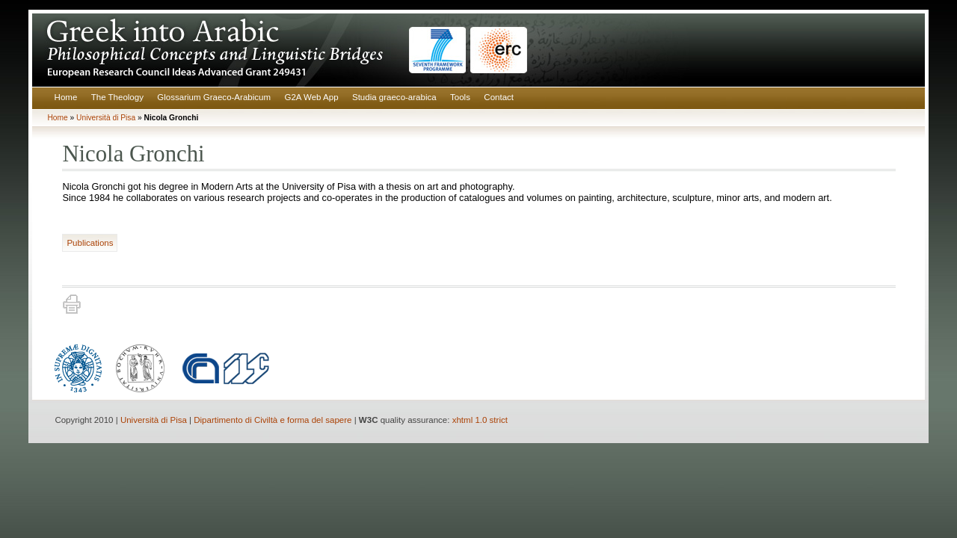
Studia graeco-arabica (394, 97)
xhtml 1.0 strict (480, 419)
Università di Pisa (105, 118)
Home (66, 97)
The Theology (117, 97)
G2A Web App (311, 97)
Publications (90, 242)
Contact (499, 97)
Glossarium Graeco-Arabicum (214, 97)
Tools (460, 97)
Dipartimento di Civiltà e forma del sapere (272, 419)
